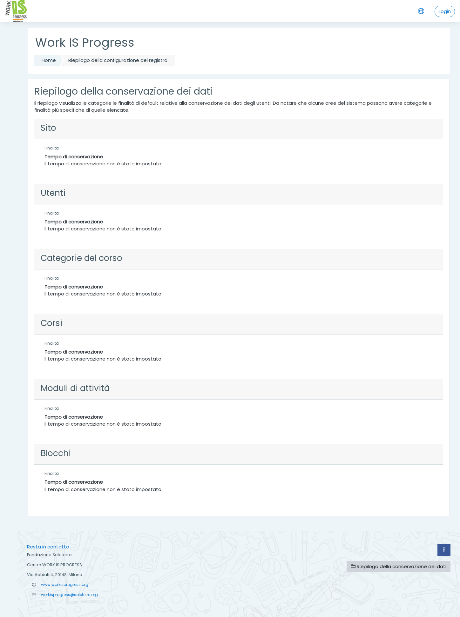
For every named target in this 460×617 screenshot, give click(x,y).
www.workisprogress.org (64, 584)
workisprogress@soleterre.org (69, 594)
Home (49, 60)
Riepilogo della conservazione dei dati (398, 566)
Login (445, 11)
